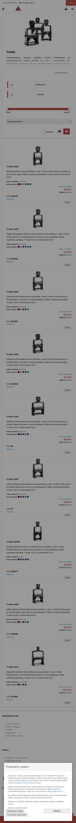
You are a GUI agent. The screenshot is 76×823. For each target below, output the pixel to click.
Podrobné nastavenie (16, 814)
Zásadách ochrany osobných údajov (27, 783)
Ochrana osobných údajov (18, 808)
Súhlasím (57, 811)
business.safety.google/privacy (51, 791)
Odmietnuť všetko (15, 811)
